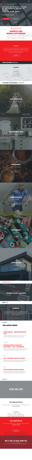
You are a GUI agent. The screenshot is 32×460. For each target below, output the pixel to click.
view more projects (6, 282)
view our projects (6, 18)
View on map (16, 430)
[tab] (14, 78)
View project (16, 138)
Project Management (16, 74)
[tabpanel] (16, 72)
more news (4, 379)
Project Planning (16, 71)
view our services (15, 18)
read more (16, 55)
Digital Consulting (16, 72)
